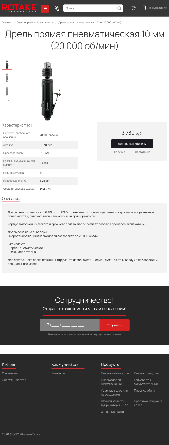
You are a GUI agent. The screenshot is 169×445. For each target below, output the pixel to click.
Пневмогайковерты (115, 373)
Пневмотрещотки (146, 373)
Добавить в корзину (132, 144)
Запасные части (112, 412)
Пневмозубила (144, 390)
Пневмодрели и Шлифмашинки (112, 382)
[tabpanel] (49, 91)
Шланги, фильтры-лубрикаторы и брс (114, 403)
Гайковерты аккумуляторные (146, 382)
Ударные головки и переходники (114, 392)
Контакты (58, 373)
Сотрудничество (14, 380)
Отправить (114, 325)
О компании (10, 373)
